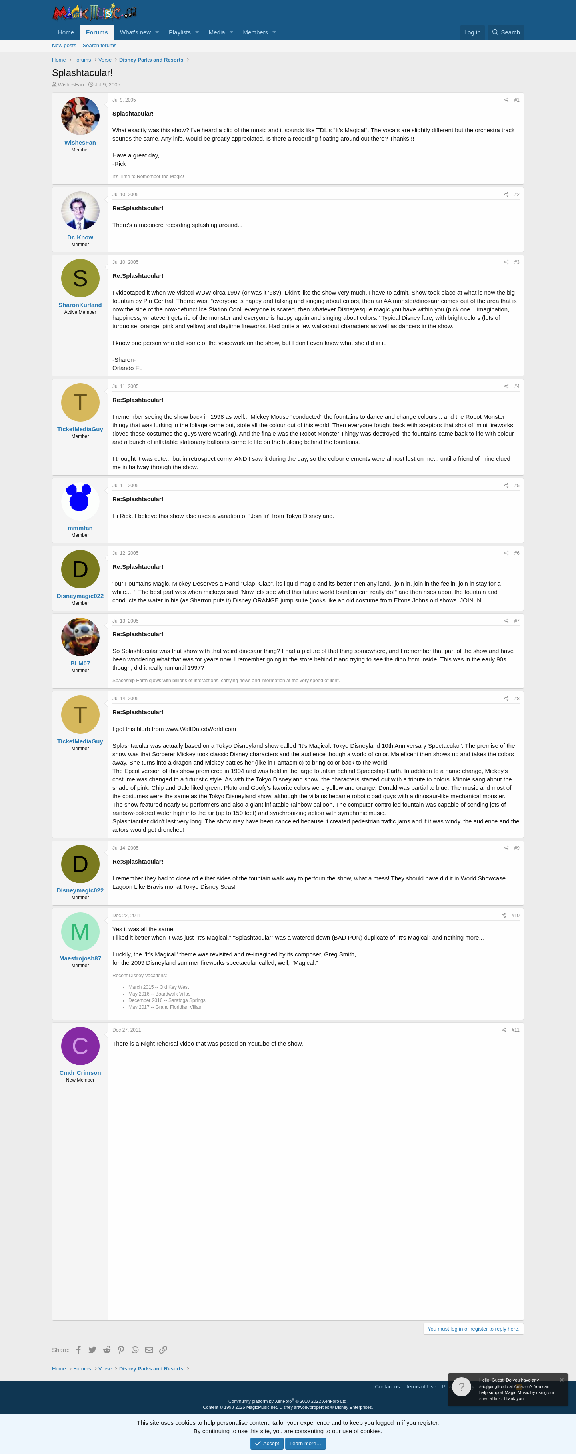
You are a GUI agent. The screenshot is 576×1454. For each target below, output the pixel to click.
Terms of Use (421, 1387)
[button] (157, 32)
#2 (517, 194)
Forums (97, 32)
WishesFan (71, 85)
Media (217, 32)
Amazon (522, 1386)
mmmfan (80, 527)
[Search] (506, 32)
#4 (517, 386)
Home (66, 32)
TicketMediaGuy (80, 429)
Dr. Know (80, 237)
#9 (517, 848)
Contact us (387, 1387)
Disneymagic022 (80, 595)
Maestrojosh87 (80, 958)
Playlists (180, 32)
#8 (517, 698)
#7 (517, 621)
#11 (516, 1030)
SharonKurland (80, 304)
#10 (516, 915)
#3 (517, 262)
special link (490, 1398)
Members (255, 32)
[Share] (507, 100)
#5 (517, 485)
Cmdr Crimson (80, 1072)
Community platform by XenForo (288, 1401)
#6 (517, 553)
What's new (135, 32)
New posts (64, 45)
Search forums (100, 45)
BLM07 (80, 663)
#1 (517, 100)
